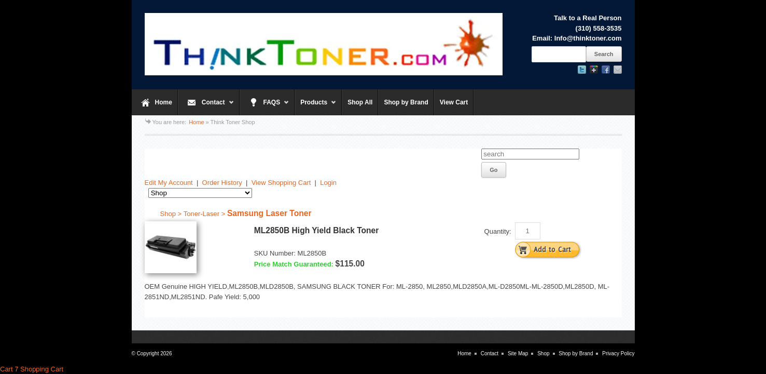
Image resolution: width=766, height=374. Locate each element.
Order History (222, 182)
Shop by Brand (406, 102)
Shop (543, 353)
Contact (206, 107)
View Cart (454, 102)
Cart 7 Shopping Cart (31, 369)
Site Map (518, 353)
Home (163, 102)
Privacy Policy (618, 353)
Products (316, 107)
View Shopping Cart (281, 182)
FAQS (265, 107)
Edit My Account (169, 182)
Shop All (359, 102)
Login (328, 182)
